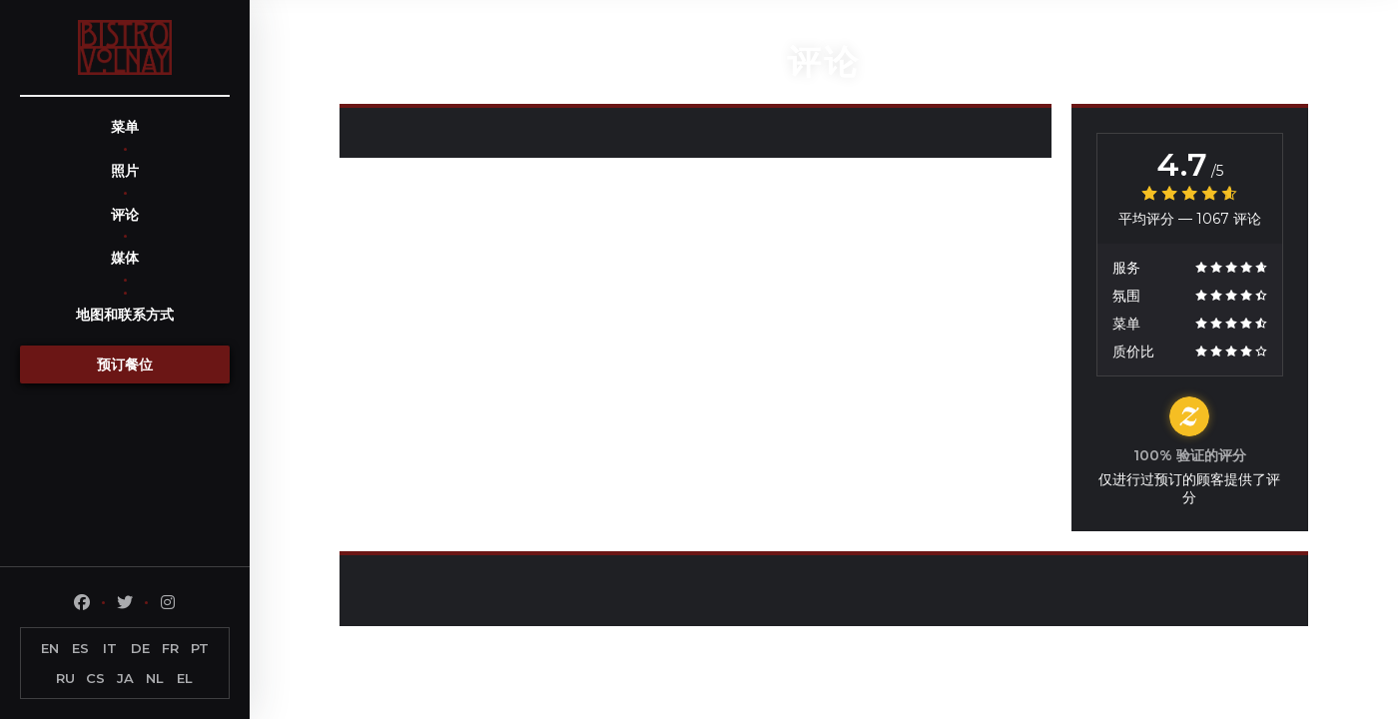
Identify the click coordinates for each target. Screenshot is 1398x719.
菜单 (125, 127)
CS (95, 678)
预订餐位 (125, 364)
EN (50, 648)
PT (200, 648)
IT (110, 648)
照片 (125, 171)
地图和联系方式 (125, 315)
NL (155, 678)
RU (65, 678)
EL (185, 678)
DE (140, 648)
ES (80, 648)
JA (125, 678)
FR (170, 648)
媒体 (125, 258)
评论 (125, 215)
